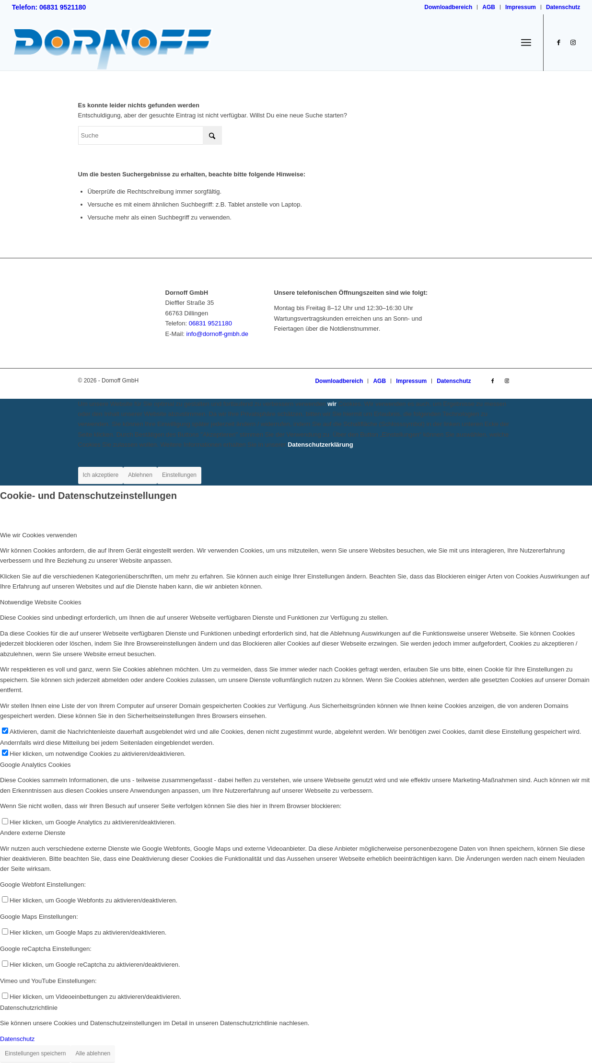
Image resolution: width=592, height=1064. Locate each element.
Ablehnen (140, 475)
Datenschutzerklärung (320, 444)
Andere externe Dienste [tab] (33, 832)
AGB (488, 7)
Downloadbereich (448, 7)
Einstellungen (179, 475)
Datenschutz (563, 7)
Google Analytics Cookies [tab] (35, 764)
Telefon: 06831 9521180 (49, 7)
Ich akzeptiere (101, 475)
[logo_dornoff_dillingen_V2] (113, 42)
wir (332, 403)
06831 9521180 (210, 323)
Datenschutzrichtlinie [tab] (29, 1007)
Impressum (520, 7)
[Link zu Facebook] (558, 42)
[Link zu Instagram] (573, 42)
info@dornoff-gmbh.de (217, 333)
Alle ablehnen (92, 1053)
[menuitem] (448, 7)
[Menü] (526, 43)
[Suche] (150, 135)
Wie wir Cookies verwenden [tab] (38, 535)
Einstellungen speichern (35, 1053)
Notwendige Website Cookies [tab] (40, 602)
